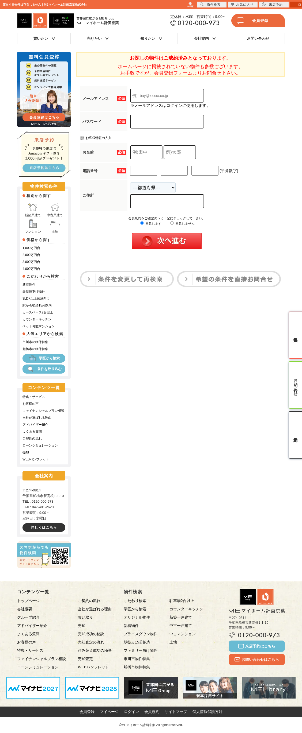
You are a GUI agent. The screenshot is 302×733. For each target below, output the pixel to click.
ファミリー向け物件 (140, 650)
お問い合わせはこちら (257, 659)
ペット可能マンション (38, 326)
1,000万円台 (31, 248)
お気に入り (242, 4)
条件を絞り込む (44, 369)
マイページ (109, 711)
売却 (25, 452)
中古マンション (182, 634)
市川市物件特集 (137, 659)
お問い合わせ (258, 38)
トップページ (28, 601)
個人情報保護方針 (207, 711)
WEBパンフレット (35, 459)
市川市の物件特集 (35, 342)
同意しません (182, 224)
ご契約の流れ (32, 438)
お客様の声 (30, 404)
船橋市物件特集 (137, 667)
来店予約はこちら (256, 646)
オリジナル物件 (137, 617)
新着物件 (28, 284)
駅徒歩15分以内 (137, 642)
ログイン (131, 711)
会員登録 (252, 20)
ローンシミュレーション (40, 445)
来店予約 (272, 4)
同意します (150, 224)
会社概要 (24, 609)
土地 (55, 226)
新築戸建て (33, 210)
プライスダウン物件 (140, 634)
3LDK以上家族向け (36, 298)
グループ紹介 (28, 617)
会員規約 (151, 711)
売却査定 (85, 659)
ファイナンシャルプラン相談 (43, 411)
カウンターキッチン (36, 319)
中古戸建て (55, 210)
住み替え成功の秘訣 (95, 650)
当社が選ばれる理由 (36, 418)
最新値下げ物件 (33, 291)
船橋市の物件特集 (35, 349)
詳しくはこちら (44, 527)
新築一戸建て (180, 617)
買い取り (85, 617)
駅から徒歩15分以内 (37, 305)
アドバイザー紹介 (35, 424)
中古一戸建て (180, 625)
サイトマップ (176, 711)
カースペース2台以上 (37, 312)
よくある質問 (32, 431)
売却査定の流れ (91, 642)
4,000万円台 (31, 269)
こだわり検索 (135, 601)
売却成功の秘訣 (91, 634)
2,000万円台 (31, 255)
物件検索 (210, 4)
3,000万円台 (31, 262)
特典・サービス (33, 397)
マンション (33, 226)
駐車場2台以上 (181, 601)
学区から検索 (44, 358)
